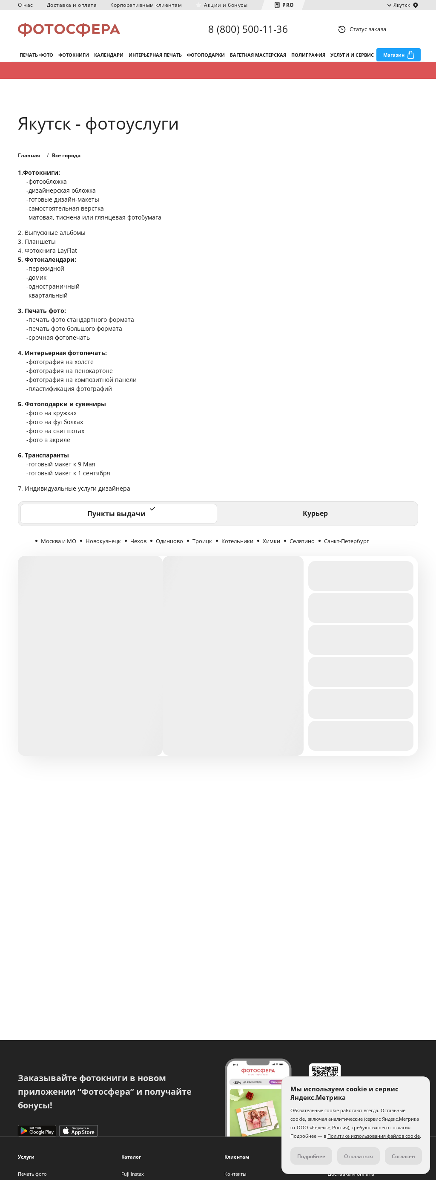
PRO (288, 5)
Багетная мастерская (258, 55)
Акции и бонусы (225, 5)
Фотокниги (73, 55)
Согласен (403, 1156)
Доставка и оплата (72, 5)
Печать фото (36, 55)
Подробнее (311, 1156)
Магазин (393, 55)
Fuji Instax (132, 1174)
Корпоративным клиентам (146, 5)
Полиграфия (308, 55)
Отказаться (358, 1156)
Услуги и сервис (352, 55)
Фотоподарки (206, 55)
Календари (108, 55)
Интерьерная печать (155, 55)
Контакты (235, 1174)
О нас (25, 5)
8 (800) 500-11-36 (247, 29)
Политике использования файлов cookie (373, 1136)
